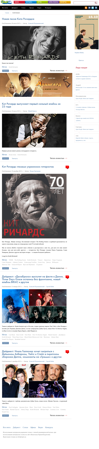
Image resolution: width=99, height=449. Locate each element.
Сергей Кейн (50, 286)
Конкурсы (48, 8)
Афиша (31, 8)
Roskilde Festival (20, 339)
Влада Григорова (35, 171)
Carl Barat (12, 335)
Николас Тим (6, 264)
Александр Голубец (30, 262)
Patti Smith (5, 409)
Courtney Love (54, 409)
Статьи (23, 8)
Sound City (5, 412)
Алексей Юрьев (17, 264)
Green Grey (41, 262)
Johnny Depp (25, 409)
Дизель (48, 262)
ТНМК (11, 260)
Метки (4, 67)
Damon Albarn (46, 407)
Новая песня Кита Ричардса (18, 19)
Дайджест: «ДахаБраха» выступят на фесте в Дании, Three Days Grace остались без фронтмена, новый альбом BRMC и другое (33, 279)
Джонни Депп (23, 407)
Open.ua (81, 60)
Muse (31, 407)
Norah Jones (12, 154)
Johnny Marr (55, 337)
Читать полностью (57, 71)
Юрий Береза (32, 111)
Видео (39, 8)
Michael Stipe (44, 409)
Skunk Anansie (52, 335)
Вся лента (5, 8)
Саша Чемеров (6, 262)
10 (67, 276)
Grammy (63, 409)
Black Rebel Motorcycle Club (33, 337)
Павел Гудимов (57, 260)
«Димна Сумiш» (18, 262)
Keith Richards (16, 13)
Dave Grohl (19, 335)
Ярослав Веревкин (29, 264)
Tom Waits (28, 335)
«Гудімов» (39, 264)
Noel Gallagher (13, 407)
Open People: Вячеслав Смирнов (84, 98)
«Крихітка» (47, 260)
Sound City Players (8, 339)
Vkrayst (40, 260)
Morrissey (47, 337)
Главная (7, 13)
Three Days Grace (17, 337)
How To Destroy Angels (39, 335)
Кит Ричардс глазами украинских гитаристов (28, 166)
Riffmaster (55, 262)
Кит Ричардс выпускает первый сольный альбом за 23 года (31, 105)
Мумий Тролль (14, 409)
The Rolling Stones (20, 260)
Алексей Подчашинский (36, 23)
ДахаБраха (62, 335)
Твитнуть (15, 71)
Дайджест (15, 8)
